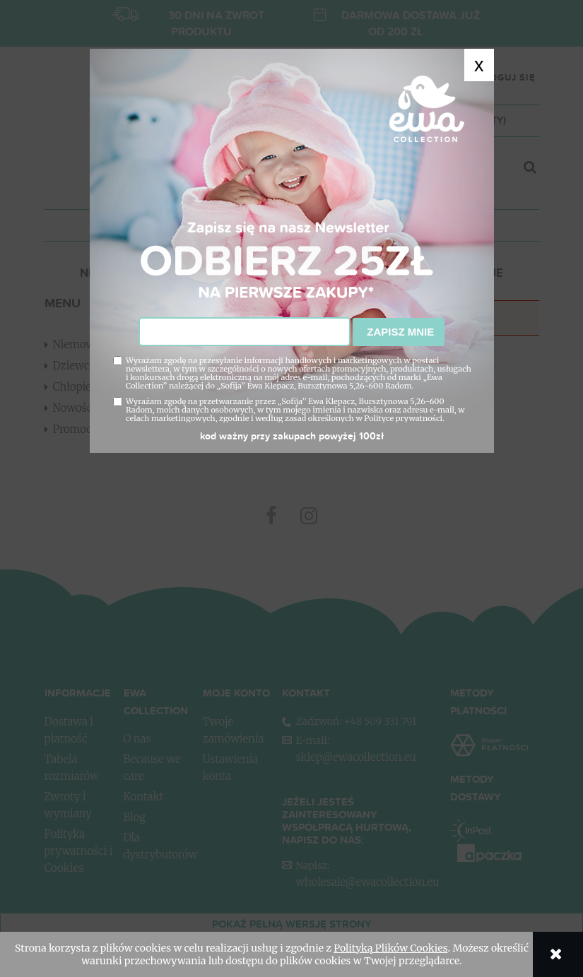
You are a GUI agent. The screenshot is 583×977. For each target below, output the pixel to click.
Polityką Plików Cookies (390, 948)
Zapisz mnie (398, 332)
